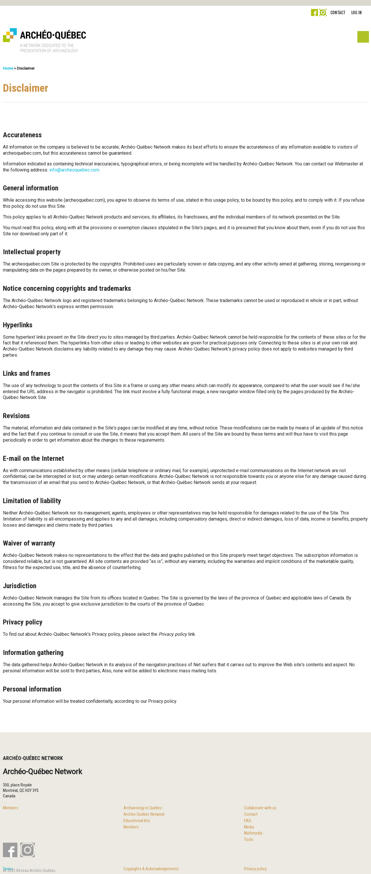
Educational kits (136, 820)
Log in (356, 12)
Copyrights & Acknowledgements (151, 868)
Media (249, 827)
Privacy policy (255, 868)
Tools (248, 839)
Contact (337, 12)
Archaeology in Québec (142, 808)
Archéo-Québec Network (143, 814)
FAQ (247, 820)
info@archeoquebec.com (74, 170)
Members (10, 808)
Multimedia (253, 833)
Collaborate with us (260, 808)
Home (8, 68)
